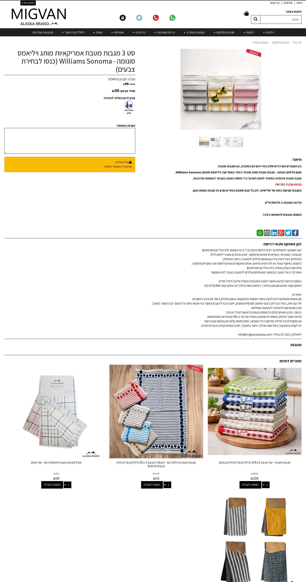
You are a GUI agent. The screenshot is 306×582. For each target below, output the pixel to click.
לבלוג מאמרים (90, 553)
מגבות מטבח (260, 42)
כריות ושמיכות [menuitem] (164, 32)
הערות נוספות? (125, 126)
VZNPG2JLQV (117, 79)
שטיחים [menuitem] (117, 32)
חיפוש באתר (294, 11)
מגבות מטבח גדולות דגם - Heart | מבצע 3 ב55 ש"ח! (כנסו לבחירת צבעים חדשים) (190, 440)
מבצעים (195, 542)
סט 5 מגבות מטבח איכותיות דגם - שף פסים (115, 438)
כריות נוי (195, 520)
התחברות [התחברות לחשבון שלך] (28, 3)
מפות (197, 531)
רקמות (196, 498)
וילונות (196, 493)
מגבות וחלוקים (280, 42)
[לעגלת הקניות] (246, 13)
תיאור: (297, 159)
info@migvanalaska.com (74, 504)
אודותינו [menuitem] (288, 3)
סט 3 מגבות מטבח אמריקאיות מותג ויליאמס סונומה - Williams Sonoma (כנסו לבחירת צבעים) (76, 61)
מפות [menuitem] (97, 32)
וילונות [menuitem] (268, 32)
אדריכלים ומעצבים (87, 564)
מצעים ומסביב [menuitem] (194, 32)
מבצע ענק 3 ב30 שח (288, 184)
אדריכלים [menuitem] (296, 505)
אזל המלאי (122, 162)
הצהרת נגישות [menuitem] (293, 510)
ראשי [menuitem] (300, 3)
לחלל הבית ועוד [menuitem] (73, 32)
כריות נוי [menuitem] (139, 32)
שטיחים (196, 526)
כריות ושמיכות (192, 515)
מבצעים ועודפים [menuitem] (42, 32)
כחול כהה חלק (129, 111)
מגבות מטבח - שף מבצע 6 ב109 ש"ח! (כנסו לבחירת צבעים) (267, 440)
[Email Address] (197, 549)
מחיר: (129, 84)
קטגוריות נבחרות (187, 484)
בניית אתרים (137, 579)
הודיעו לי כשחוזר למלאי (118, 166)
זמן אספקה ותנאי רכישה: (282, 244)
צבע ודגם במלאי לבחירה (119, 98)
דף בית (297, 42)
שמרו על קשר (88, 484)
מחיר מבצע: (127, 91)
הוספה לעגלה (262, 460)
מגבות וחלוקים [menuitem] (224, 32)
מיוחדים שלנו (192, 537)
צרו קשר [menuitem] (275, 3)
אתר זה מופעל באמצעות (153, 579)
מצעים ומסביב (191, 509)
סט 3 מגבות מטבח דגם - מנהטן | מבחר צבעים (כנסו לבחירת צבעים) (39, 440)
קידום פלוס (148, 579)
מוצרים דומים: (290, 360)
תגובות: (296, 344)
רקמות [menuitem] (248, 32)
